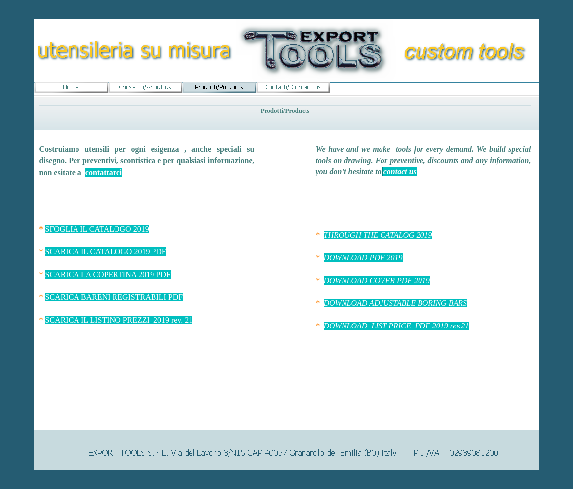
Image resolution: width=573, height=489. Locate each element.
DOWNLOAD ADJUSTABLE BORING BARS (395, 303)
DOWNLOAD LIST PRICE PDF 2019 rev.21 (396, 326)
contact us (400, 171)
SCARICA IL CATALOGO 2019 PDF (105, 251)
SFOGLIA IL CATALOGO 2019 (97, 229)
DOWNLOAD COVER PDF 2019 (377, 280)
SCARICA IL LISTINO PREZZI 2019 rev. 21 (119, 320)
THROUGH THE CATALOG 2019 (378, 235)
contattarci (103, 172)
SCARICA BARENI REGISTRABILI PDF (114, 297)
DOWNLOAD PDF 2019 (363, 257)
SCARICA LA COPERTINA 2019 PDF (108, 274)
